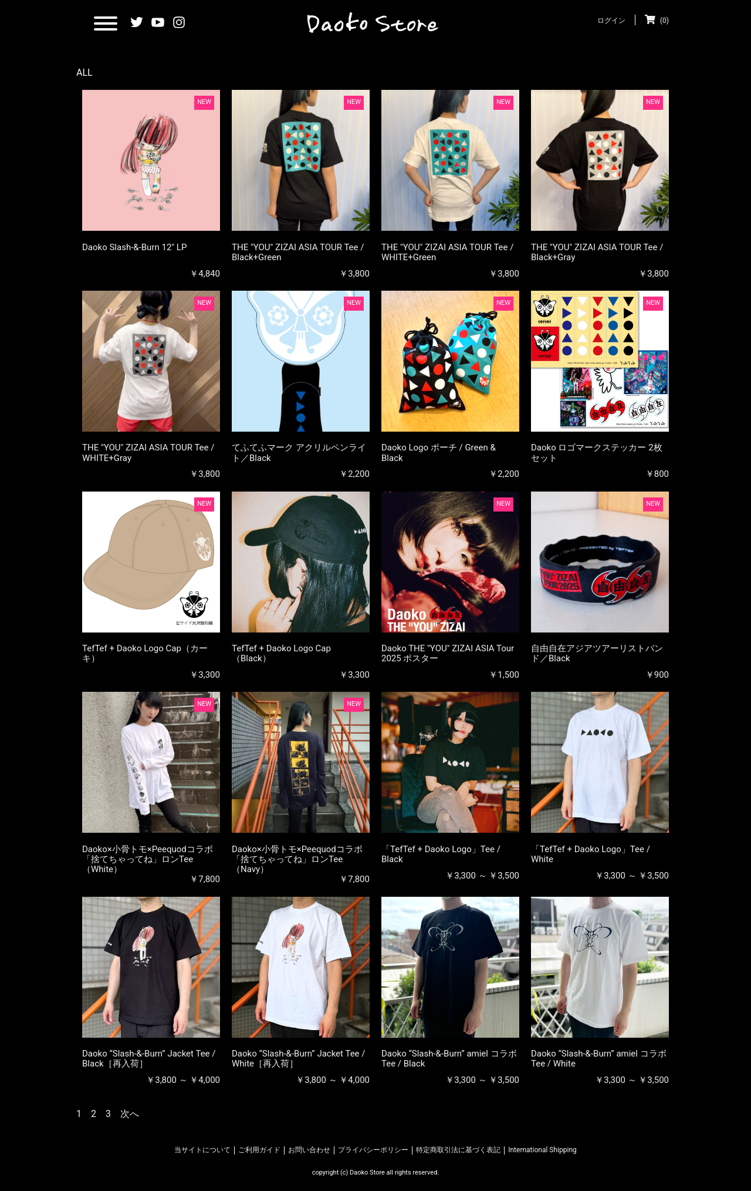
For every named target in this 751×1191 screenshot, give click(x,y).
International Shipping (542, 1150)
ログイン (611, 20)
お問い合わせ (309, 1150)
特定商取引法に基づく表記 (458, 1150)
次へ (129, 1113)
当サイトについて (202, 1150)
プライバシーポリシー (373, 1150)
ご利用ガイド (259, 1150)
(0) (657, 20)
